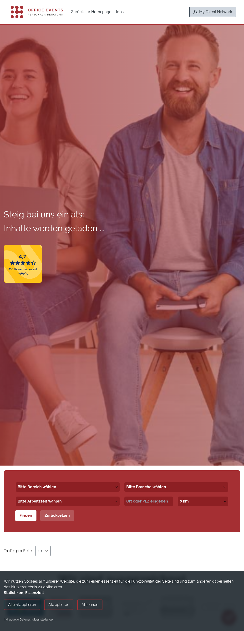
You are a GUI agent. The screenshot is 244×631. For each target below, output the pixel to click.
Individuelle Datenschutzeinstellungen (29, 619)
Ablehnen (89, 604)
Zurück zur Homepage (91, 12)
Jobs (119, 12)
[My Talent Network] (212, 12)
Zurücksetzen (57, 515)
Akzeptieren (58, 604)
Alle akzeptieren (22, 604)
